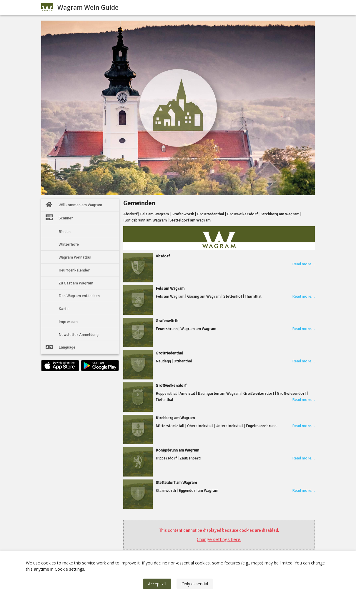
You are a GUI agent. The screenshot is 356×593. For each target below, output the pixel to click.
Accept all (157, 584)
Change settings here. (219, 539)
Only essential (195, 584)
